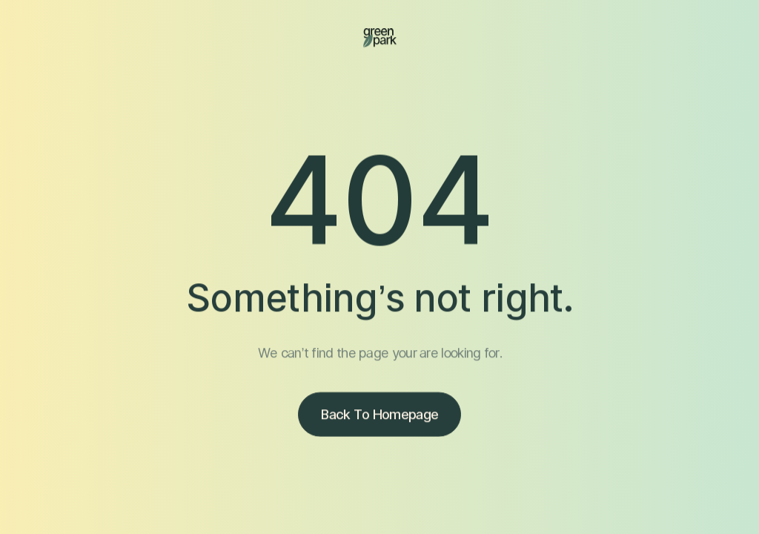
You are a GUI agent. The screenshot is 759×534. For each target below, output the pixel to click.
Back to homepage (379, 415)
